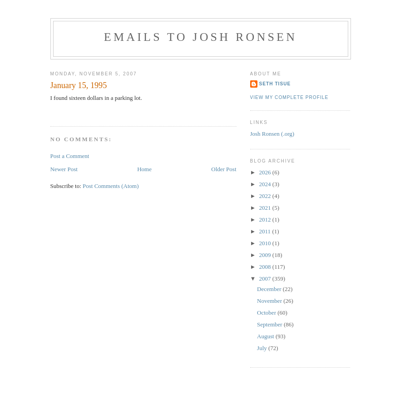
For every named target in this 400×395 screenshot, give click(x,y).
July (262, 348)
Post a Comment (69, 156)
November (270, 300)
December (270, 289)
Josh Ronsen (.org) (272, 133)
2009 (265, 255)
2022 (265, 196)
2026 (265, 172)
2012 (265, 219)
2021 (265, 207)
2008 (265, 266)
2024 (265, 184)
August (266, 336)
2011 (265, 231)
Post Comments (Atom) (111, 186)
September (270, 324)
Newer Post (64, 169)
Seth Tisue (275, 83)
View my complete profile (289, 97)
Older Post (223, 169)
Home (144, 169)
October (267, 312)
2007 (265, 278)
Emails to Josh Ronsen (200, 37)
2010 (265, 243)
